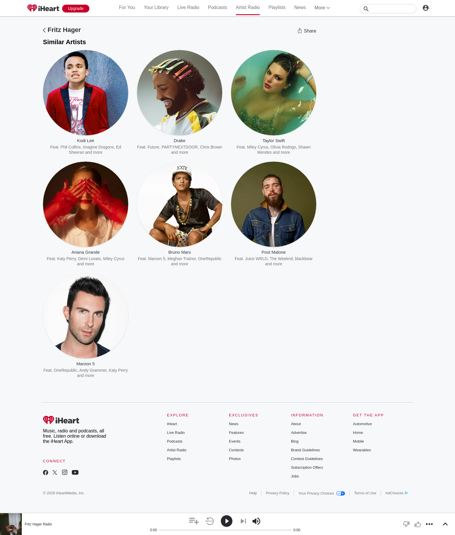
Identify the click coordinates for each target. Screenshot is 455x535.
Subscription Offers (307, 467)
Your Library (156, 7)
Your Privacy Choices (321, 493)
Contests (236, 450)
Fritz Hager (64, 29)
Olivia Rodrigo (283, 147)
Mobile (358, 441)
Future (153, 147)
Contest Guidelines (307, 459)
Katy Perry (66, 258)
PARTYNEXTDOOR (180, 147)
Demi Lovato (89, 258)
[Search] (388, 8)
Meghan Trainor (181, 258)
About (296, 424)
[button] (194, 521)
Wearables (362, 450)
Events (235, 441)
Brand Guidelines (305, 450)
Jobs (295, 476)
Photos (235, 459)
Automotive (362, 424)
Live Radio (188, 7)
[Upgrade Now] (75, 8)
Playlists (277, 7)
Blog (295, 441)
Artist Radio (248, 7)
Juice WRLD (256, 258)
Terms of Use (365, 493)
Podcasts (217, 7)
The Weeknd (281, 258)
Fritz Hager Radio (38, 524)
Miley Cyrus (257, 147)
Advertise (299, 432)
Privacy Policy (277, 493)
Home (358, 432)
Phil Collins (71, 147)
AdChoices (396, 493)
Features (236, 432)
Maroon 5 (156, 258)
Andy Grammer (92, 370)
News (300, 7)
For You (127, 7)
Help (253, 493)
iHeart (172, 424)
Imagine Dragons (98, 147)
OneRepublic (65, 370)
